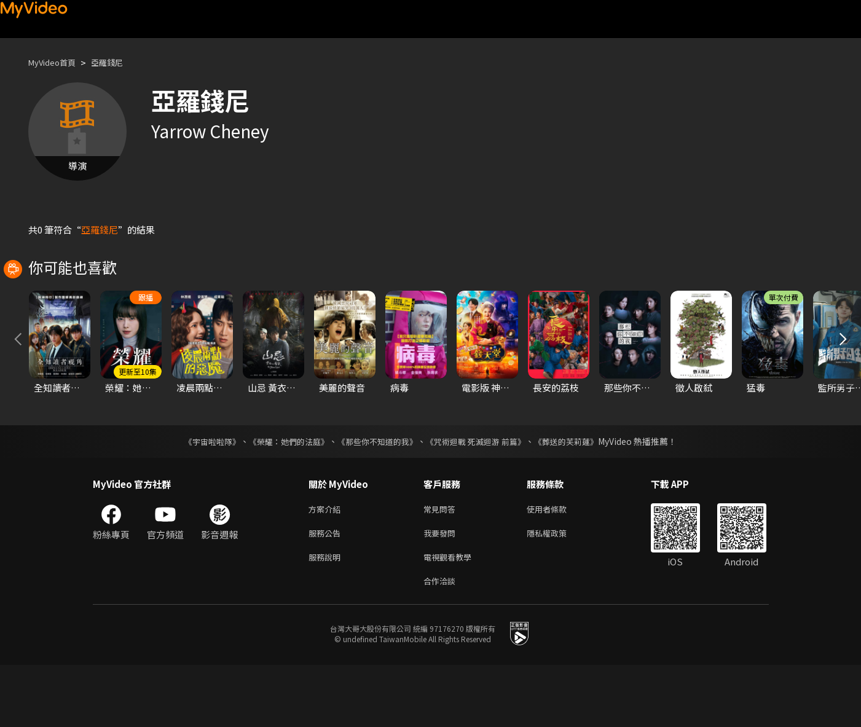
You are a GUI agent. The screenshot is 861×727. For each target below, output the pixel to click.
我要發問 (441, 590)
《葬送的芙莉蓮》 (578, 496)
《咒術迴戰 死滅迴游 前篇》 (481, 496)
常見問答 (441, 564)
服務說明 (327, 616)
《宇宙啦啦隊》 (200, 496)
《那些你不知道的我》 (377, 496)
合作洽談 (441, 641)
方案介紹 (327, 564)
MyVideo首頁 (56, 62)
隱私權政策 (557, 590)
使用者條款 (557, 564)
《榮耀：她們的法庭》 (282, 496)
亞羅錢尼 (118, 62)
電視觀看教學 (451, 616)
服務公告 (327, 590)
